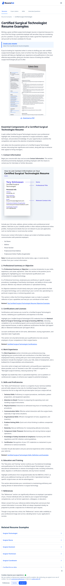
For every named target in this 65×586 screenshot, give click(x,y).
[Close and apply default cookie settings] (62, 571)
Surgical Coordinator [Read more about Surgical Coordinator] (32, 561)
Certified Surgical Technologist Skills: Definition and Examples (28, 455)
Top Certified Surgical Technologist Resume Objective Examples (28, 303)
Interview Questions (34, 11)
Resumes (4, 11)
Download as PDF (27, 118)
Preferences (6, 583)
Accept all (23, 583)
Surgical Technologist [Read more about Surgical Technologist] (32, 533)
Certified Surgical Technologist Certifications (22, 344)
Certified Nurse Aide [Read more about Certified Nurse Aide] (32, 567)
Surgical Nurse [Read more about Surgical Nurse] (32, 540)
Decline (14, 583)
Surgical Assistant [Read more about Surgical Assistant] (32, 547)
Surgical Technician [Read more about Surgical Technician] (32, 554)
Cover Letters (14, 11)
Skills (23, 11)
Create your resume (10, 44)
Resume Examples (6, 17)
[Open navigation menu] (61, 3)
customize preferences (17, 579)
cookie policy (35, 579)
